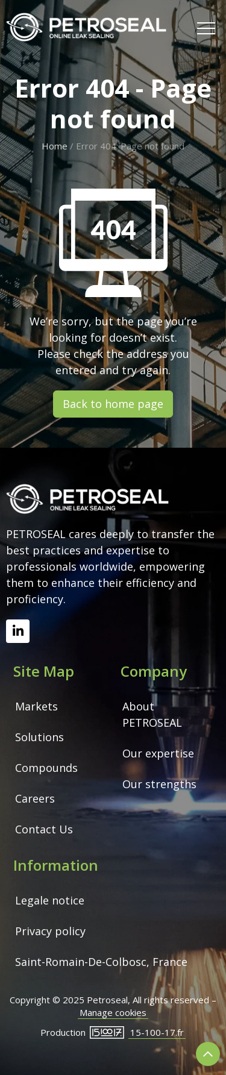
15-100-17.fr (157, 1032)
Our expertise (158, 753)
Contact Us (44, 829)
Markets (36, 706)
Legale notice (49, 900)
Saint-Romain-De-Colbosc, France (101, 961)
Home (54, 146)
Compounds (46, 767)
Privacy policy (50, 931)
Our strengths (159, 784)
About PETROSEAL (152, 714)
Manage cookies (113, 1012)
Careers (35, 798)
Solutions (39, 737)
